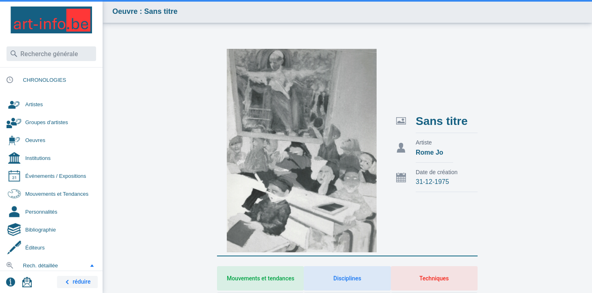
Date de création (437, 172)
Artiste (424, 142)
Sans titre (442, 121)
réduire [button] (76, 282)
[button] (92, 265)
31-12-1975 (432, 181)
